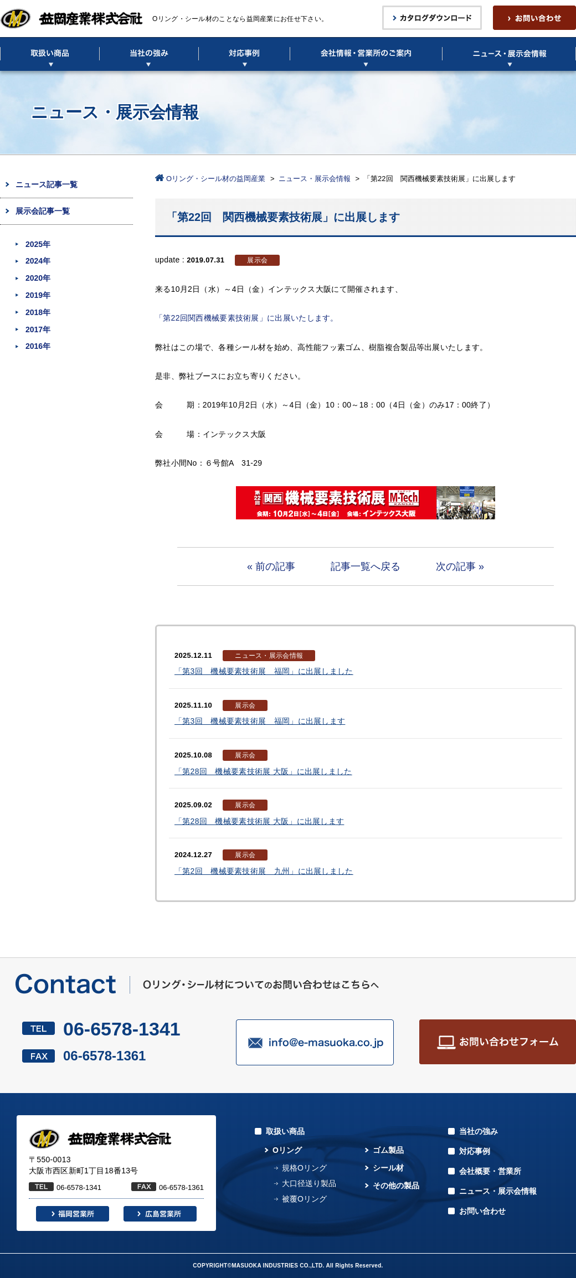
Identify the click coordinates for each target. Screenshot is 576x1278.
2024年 (37, 260)
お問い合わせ (482, 1211)
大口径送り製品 (309, 1183)
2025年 (37, 244)
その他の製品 (396, 1185)
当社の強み (478, 1131)
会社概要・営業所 (490, 1171)
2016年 (37, 346)
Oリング (287, 1150)
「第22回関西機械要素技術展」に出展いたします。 (246, 317)
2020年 (37, 278)
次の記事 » (460, 566)
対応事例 (474, 1151)
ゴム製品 (388, 1150)
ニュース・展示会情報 (315, 178)
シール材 (388, 1168)
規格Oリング (304, 1168)
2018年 (37, 312)
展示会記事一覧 (43, 211)
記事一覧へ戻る (365, 566)
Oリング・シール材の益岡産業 (215, 178)
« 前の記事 (271, 566)
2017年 (37, 329)
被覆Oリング (304, 1199)
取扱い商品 (285, 1131)
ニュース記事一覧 (47, 184)
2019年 (37, 295)
